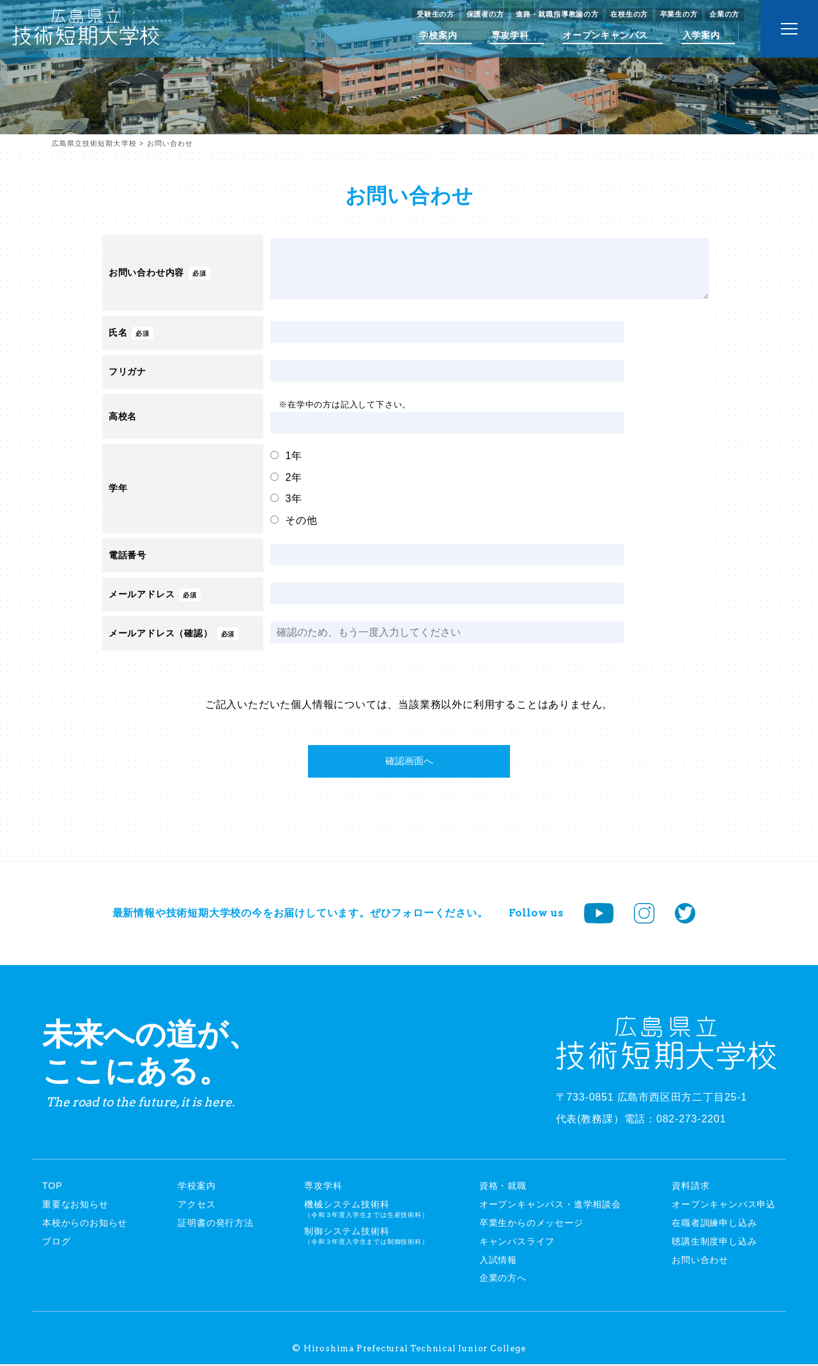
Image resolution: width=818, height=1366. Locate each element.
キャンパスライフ (517, 1243)
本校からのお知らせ (84, 1225)
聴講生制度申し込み (714, 1243)
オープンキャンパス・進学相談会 (550, 1206)
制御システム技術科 (366, 1238)
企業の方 (724, 14)
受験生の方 (435, 14)
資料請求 (690, 1188)
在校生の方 (629, 14)
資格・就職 (503, 1188)
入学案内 (701, 35)
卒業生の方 (679, 14)
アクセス (196, 1206)
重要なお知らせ (75, 1206)
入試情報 (498, 1262)
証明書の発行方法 (215, 1225)
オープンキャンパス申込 (724, 1206)
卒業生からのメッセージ (531, 1225)
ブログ (56, 1243)
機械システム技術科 (366, 1211)
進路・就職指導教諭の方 (557, 14)
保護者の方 (485, 14)
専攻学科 (510, 35)
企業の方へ (503, 1280)
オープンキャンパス (605, 35)
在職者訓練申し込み (714, 1225)
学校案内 (438, 35)
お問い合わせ (700, 1262)
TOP (52, 1188)
